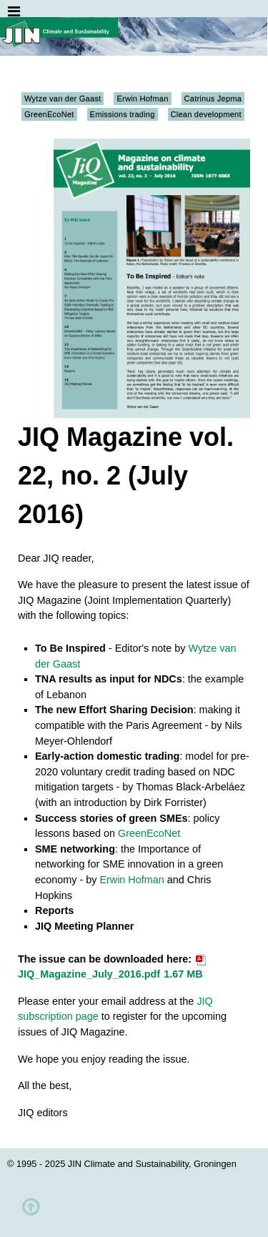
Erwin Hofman (142, 98)
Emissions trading (122, 114)
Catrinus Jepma (213, 98)
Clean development (206, 114)
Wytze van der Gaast (62, 98)
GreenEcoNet (49, 114)
